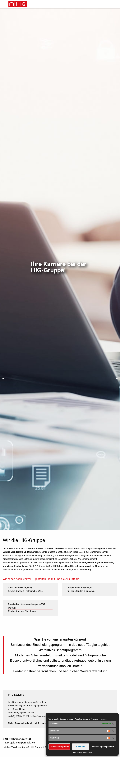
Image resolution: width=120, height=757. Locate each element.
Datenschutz (77, 752)
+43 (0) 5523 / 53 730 (18, 716)
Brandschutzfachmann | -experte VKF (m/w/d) (26, 606)
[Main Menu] (3, 4)
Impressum (87, 752)
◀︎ (4, 378)
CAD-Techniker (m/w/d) (20, 587)
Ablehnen (80, 746)
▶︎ (118, 378)
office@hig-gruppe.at (41, 716)
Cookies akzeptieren (59, 746)
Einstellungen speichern (103, 746)
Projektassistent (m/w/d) (79, 587)
